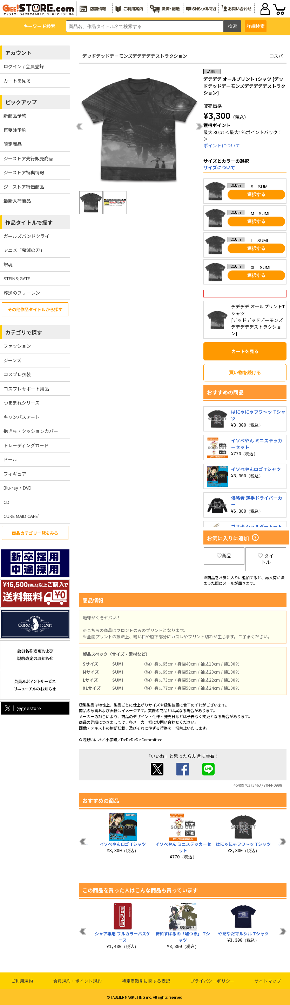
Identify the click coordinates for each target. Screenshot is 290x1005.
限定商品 (13, 144)
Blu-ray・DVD (18, 487)
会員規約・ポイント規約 (77, 981)
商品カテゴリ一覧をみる (35, 533)
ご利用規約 (22, 981)
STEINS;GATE (17, 278)
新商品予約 (15, 115)
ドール (10, 459)
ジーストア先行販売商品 (28, 158)
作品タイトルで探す (29, 222)
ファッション (17, 346)
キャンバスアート (22, 417)
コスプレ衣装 (17, 374)
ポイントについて (221, 145)
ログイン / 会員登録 (24, 66)
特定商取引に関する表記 (146, 981)
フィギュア (15, 473)
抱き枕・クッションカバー (31, 431)
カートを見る (17, 80)
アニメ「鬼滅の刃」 (24, 250)
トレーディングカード (26, 445)
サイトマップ (268, 981)
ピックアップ (21, 102)
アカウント (18, 52)
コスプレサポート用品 (26, 388)
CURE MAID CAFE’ (21, 516)
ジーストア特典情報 (24, 172)
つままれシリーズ (22, 402)
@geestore (22, 708)
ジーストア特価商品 (24, 186)
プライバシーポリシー (212, 981)
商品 (224, 555)
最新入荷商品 (17, 200)
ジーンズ (12, 360)
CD (6, 502)
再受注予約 (15, 130)
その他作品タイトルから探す (35, 309)
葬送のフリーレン (22, 292)
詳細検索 (256, 26)
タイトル (266, 559)
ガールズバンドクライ (26, 236)
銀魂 (8, 264)
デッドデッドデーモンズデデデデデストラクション (134, 55)
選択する (256, 194)
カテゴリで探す (23, 332)
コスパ (276, 55)
